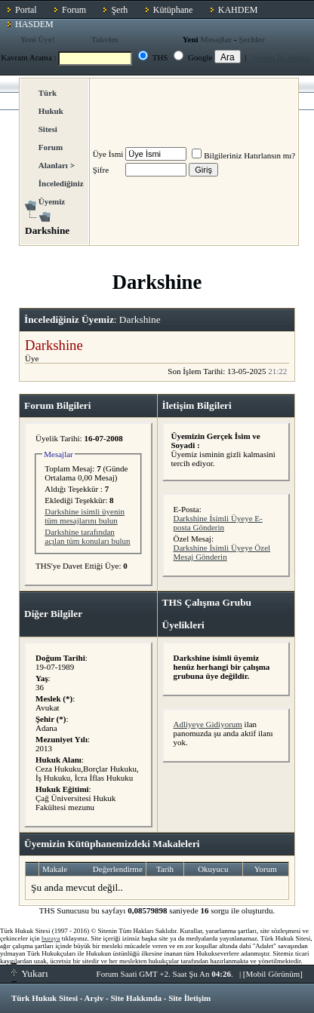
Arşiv (94, 997)
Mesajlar (216, 39)
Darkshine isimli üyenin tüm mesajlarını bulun (85, 516)
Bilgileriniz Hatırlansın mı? (243, 155)
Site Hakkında (136, 997)
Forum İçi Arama (281, 57)
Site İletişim (189, 997)
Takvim (104, 39)
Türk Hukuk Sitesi (44, 997)
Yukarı (29, 973)
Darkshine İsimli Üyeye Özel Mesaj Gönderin (222, 552)
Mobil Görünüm (273, 973)
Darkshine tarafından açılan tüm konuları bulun (87, 536)
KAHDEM (238, 10)
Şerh (119, 10)
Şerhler (252, 39)
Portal (26, 10)
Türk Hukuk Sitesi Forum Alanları (53, 129)
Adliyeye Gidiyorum (208, 724)
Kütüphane (173, 10)
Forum (74, 10)
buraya (51, 938)
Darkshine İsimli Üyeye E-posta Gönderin (218, 523)
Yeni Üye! (37, 39)
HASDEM (34, 24)
